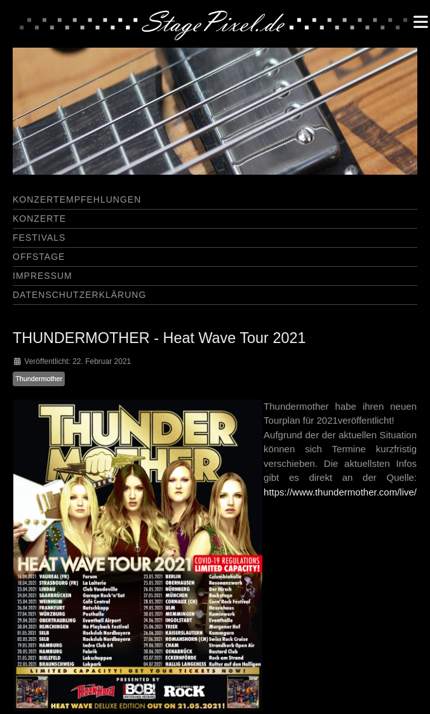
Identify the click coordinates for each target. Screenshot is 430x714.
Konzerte (39, 218)
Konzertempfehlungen (77, 199)
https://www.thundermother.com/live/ (340, 492)
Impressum (42, 276)
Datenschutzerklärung (79, 295)
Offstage (39, 257)
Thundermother (38, 378)
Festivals (39, 237)
